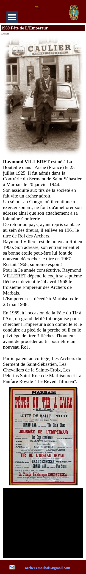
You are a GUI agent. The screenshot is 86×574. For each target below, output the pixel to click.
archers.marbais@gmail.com (47, 568)
